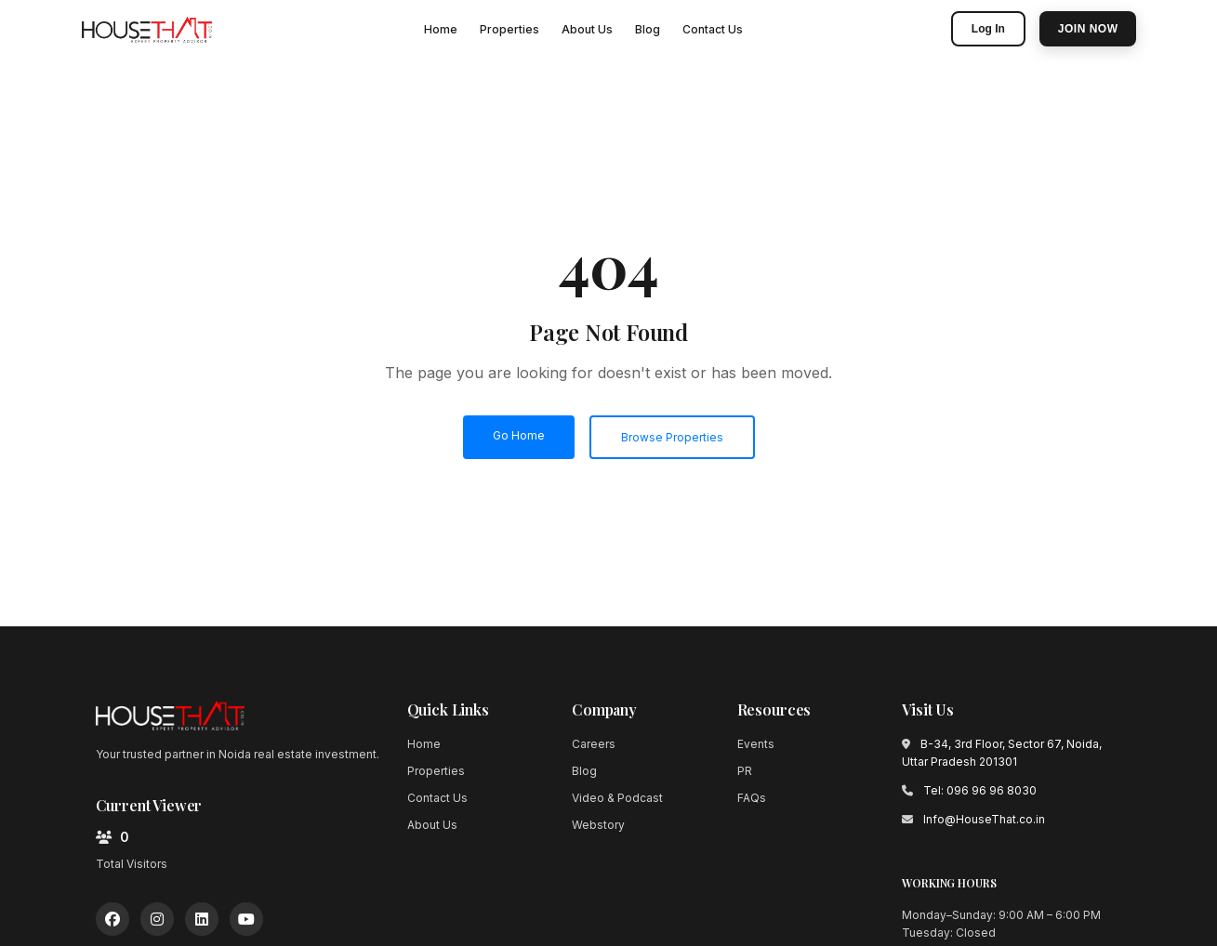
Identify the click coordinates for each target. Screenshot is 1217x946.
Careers (593, 744)
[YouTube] (246, 919)
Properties (509, 29)
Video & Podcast (617, 798)
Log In (988, 28)
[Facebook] (112, 919)
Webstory (598, 825)
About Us (587, 29)
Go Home (519, 435)
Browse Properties (672, 437)
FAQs (751, 798)
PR (744, 771)
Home (440, 29)
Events (755, 744)
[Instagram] (157, 919)
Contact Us (712, 29)
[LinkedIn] (201, 919)
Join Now (1088, 28)
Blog (647, 29)
